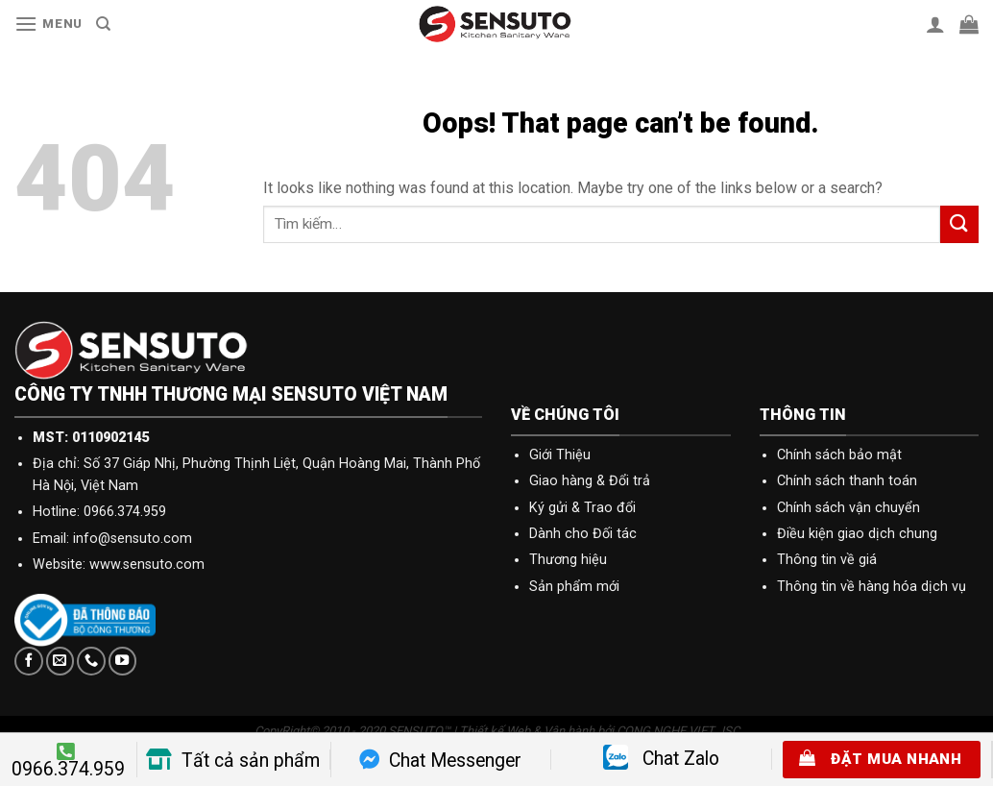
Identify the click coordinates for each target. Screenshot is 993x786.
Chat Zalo (661, 759)
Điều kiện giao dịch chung (857, 534)
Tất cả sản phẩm (233, 760)
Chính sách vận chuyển (848, 508)
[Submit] (959, 224)
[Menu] (48, 23)
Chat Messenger (440, 760)
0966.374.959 (68, 761)
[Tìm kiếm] (103, 24)
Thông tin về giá (827, 560)
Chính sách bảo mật (839, 455)
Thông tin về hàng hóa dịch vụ (871, 586)
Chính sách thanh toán (847, 481)
